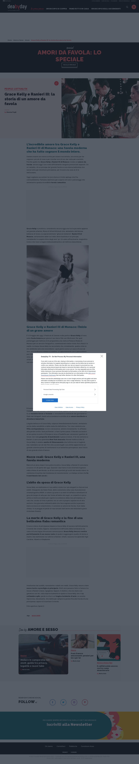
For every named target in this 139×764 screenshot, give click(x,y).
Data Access (69, 407)
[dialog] (69, 382)
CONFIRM (51, 400)
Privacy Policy (80, 407)
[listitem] (70, 389)
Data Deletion (59, 407)
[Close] (102, 357)
